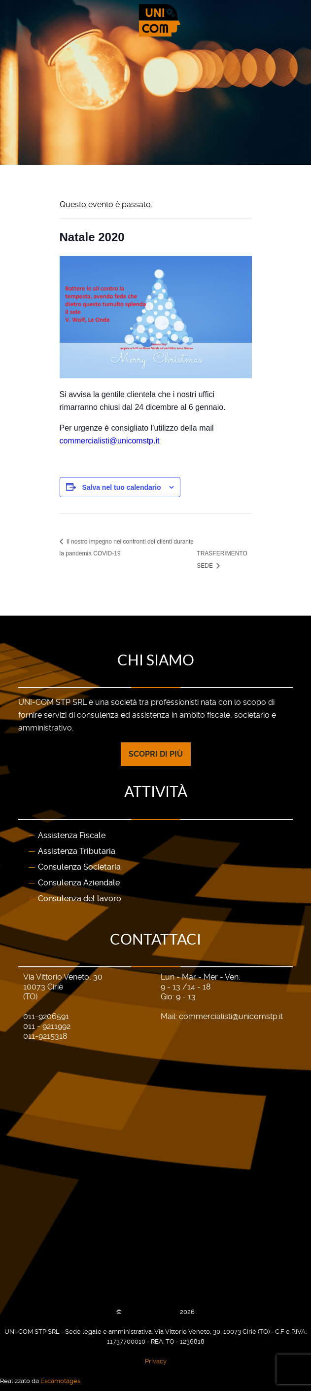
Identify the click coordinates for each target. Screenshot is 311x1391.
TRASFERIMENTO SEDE (222, 559)
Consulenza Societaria (79, 867)
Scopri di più (156, 754)
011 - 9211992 (46, 1026)
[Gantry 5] (155, 20)
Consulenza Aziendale (79, 882)
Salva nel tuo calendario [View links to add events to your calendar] (121, 487)
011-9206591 (46, 1016)
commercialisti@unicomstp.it (231, 1016)
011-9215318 (45, 1036)
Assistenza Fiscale (71, 835)
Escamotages (60, 1381)
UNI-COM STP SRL (151, 1312)
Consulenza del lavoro (79, 898)
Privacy (156, 1361)
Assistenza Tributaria (76, 851)
